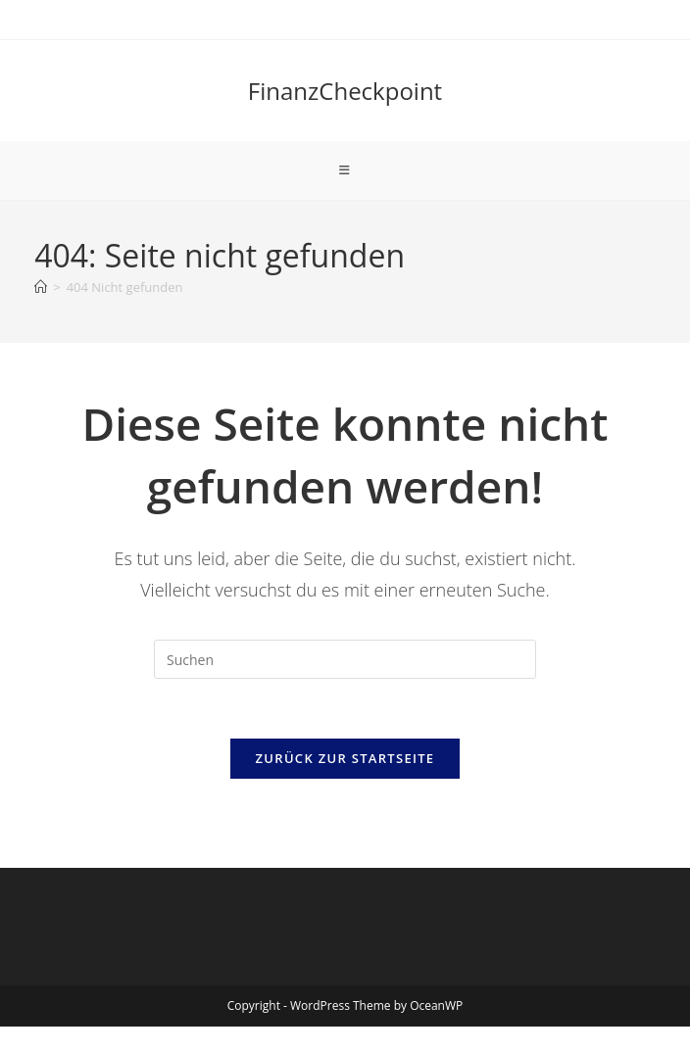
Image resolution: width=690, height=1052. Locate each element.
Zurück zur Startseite (345, 758)
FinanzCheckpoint (345, 90)
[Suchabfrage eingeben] (345, 659)
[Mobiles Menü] (345, 170)
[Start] (40, 287)
